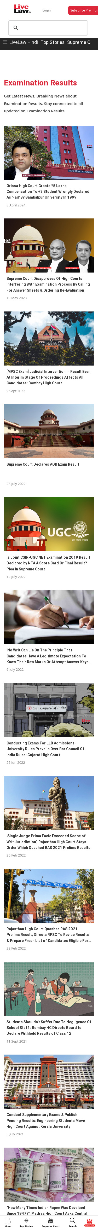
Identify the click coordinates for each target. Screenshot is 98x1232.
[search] (47, 28)
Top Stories (53, 42)
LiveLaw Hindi (23, 42)
